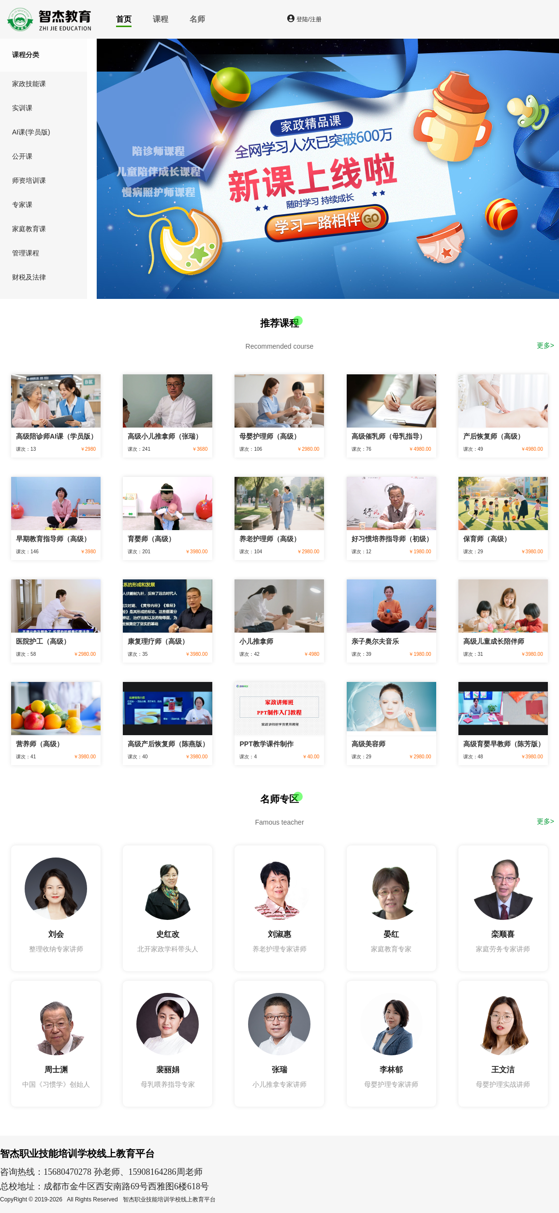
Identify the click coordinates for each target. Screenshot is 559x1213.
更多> (545, 345)
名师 (197, 19)
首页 (124, 19)
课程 (160, 19)
